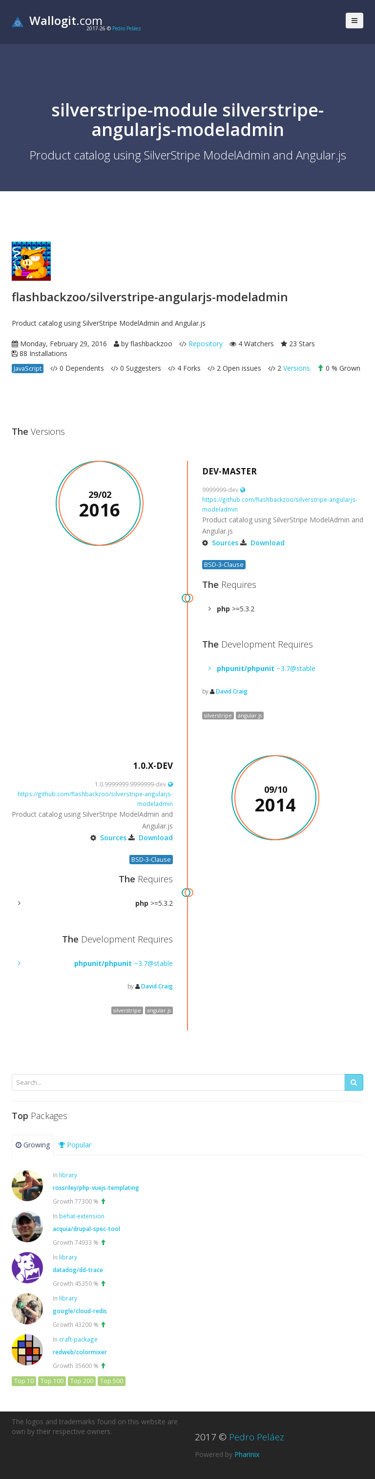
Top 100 (52, 1381)
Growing (33, 1144)
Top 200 (81, 1381)
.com (57, 20)
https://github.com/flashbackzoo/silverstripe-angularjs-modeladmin (279, 500)
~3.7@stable (266, 668)
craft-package (78, 1339)
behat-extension (81, 1216)
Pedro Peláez (126, 28)
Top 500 (111, 1381)
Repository (205, 343)
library (68, 1175)
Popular (75, 1144)
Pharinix (246, 1454)
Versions (296, 368)
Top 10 (24, 1381)
